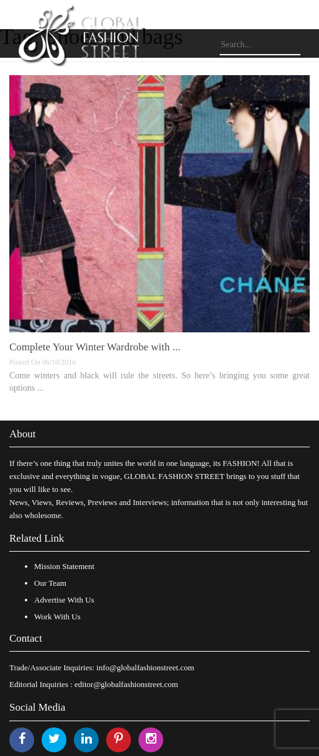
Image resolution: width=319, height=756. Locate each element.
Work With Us (57, 616)
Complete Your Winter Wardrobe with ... (94, 347)
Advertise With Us (64, 599)
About (22, 434)
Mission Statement (64, 566)
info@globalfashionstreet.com (145, 667)
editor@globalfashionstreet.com (126, 684)
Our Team (50, 583)
